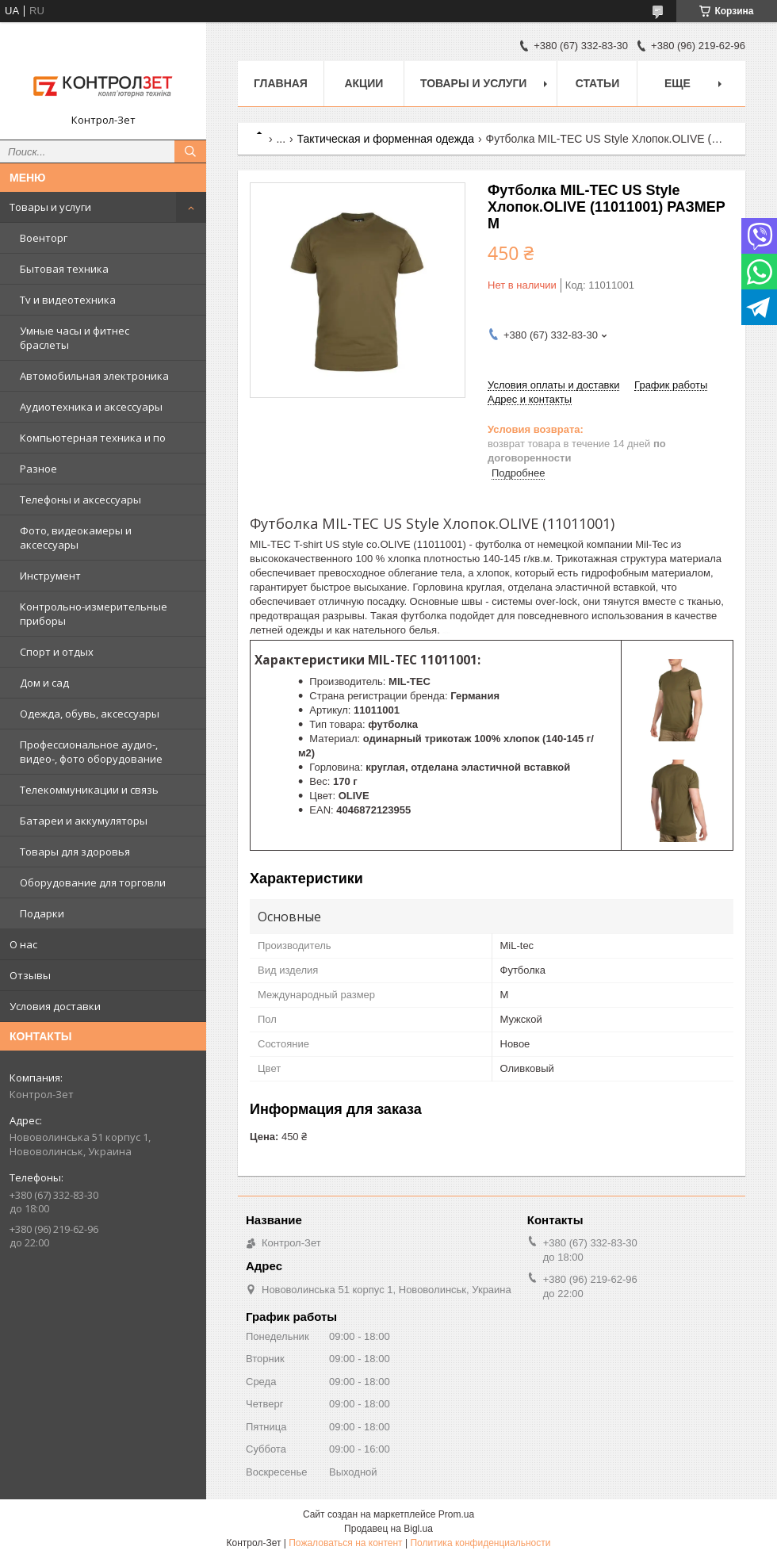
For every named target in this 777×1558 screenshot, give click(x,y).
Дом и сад (44, 683)
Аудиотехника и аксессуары (91, 407)
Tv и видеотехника (68, 300)
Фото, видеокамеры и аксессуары (76, 537)
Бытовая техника (64, 269)
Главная (281, 83)
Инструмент (50, 575)
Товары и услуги (50, 207)
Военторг (43, 238)
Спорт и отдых (57, 652)
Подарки (42, 913)
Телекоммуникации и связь (89, 790)
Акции (363, 83)
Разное (38, 468)
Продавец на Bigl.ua (388, 1528)
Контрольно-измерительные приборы (93, 613)
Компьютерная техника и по (93, 438)
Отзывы (30, 975)
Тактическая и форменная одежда (386, 138)
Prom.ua (456, 1514)
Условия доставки (55, 1006)
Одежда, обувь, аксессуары (89, 713)
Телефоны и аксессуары (80, 499)
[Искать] (190, 151)
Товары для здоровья (75, 851)
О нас (23, 944)
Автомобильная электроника (94, 376)
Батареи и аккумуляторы (83, 820)
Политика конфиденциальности (480, 1542)
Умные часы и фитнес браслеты (74, 337)
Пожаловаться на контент (345, 1542)
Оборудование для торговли (93, 882)
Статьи (598, 83)
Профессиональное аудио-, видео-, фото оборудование (91, 751)
